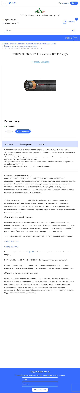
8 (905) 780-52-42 (12, 23)
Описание (9, 145)
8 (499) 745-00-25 (12, 20)
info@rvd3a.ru (31, 252)
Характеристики (26, 145)
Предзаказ (23, 131)
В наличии (10, 126)
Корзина (70, 20)
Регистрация (64, 3)
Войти (74, 3)
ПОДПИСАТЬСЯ (40, 389)
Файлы (42, 145)
